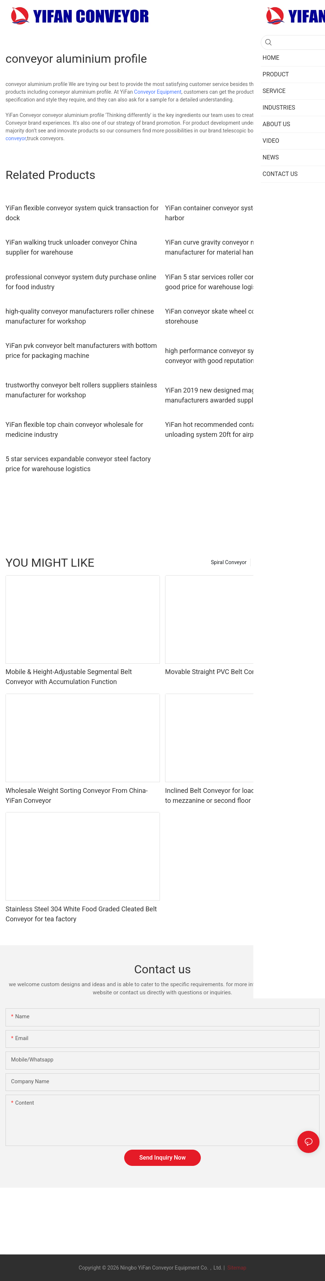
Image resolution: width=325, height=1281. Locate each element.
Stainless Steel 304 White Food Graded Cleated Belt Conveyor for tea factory (81, 914)
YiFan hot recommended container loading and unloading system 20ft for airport (234, 429)
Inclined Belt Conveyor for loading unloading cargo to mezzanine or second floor (239, 795)
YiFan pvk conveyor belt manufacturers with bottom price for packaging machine (81, 350)
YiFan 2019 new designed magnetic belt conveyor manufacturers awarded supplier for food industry (238, 395)
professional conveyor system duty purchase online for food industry (81, 282)
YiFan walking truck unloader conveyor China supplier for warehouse (71, 247)
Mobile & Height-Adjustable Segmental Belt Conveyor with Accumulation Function (69, 677)
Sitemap (236, 1268)
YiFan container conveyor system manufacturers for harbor (241, 213)
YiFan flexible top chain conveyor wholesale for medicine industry (74, 429)
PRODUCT (265, 562)
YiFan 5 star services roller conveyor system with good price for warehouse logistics (236, 282)
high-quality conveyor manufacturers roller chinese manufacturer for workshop (80, 316)
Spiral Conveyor (229, 562)
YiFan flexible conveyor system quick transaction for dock (82, 213)
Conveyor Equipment (157, 92)
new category (300, 562)
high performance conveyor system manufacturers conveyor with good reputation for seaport (239, 356)
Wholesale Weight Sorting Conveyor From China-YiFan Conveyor (77, 795)
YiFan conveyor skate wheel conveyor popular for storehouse (237, 316)
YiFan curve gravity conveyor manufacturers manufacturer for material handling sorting (229, 247)
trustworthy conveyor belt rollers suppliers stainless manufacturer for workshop (81, 390)
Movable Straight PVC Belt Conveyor (218, 672)
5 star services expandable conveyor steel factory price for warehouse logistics (78, 464)
